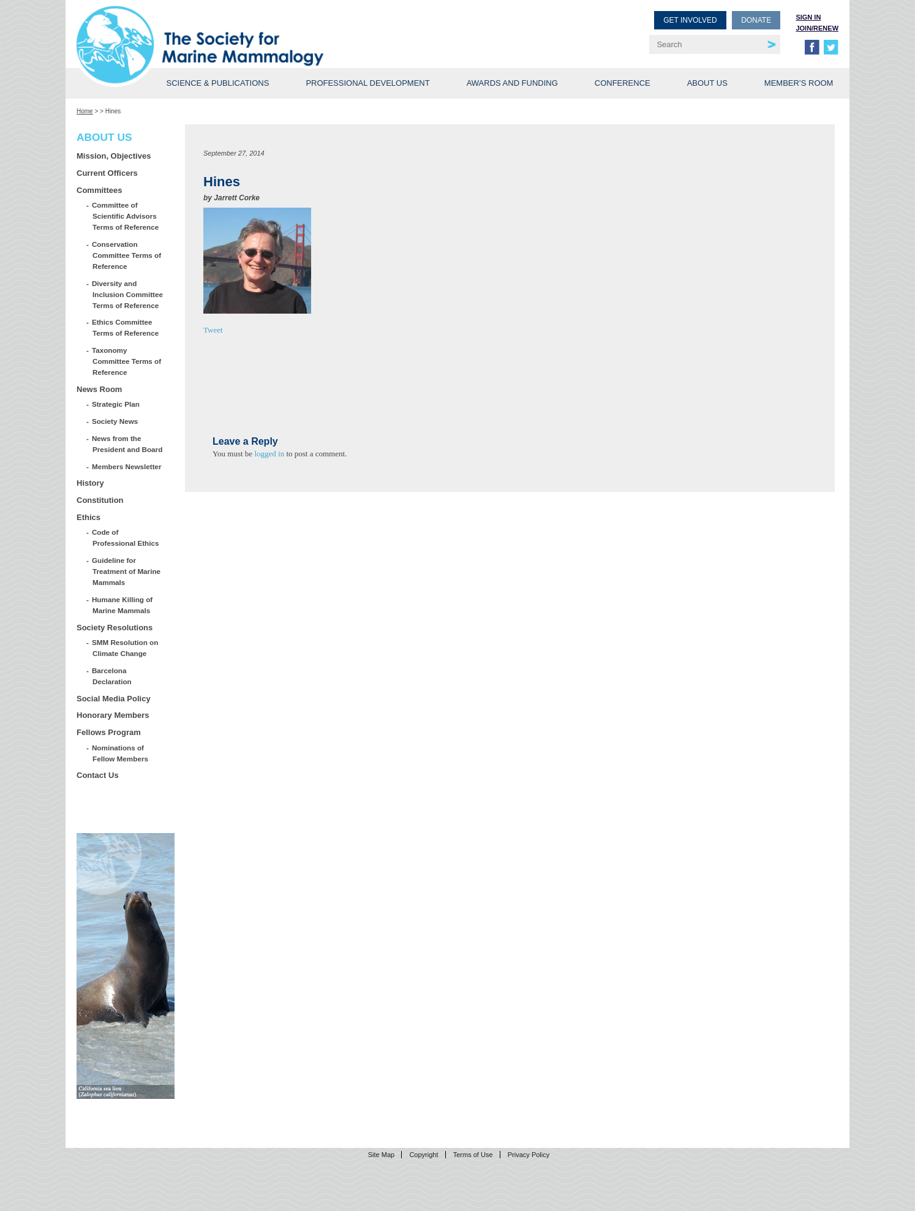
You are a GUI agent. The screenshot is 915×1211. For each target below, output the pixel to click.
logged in (269, 453)
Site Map (381, 1154)
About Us (707, 83)
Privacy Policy (528, 1154)
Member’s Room (799, 83)
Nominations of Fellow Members (120, 753)
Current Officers (107, 173)
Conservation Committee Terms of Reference (126, 255)
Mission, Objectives (114, 155)
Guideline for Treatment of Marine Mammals (126, 571)
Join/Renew (817, 28)
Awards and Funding (512, 83)
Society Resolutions (114, 627)
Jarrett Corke (237, 198)
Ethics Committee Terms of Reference (125, 327)
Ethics (88, 517)
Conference (622, 83)
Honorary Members (113, 715)
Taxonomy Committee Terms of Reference (126, 361)
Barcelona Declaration (112, 675)
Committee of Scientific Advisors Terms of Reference (125, 216)
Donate (756, 20)
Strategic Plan (116, 404)
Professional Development (367, 83)
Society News (115, 421)
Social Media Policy (114, 698)
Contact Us (98, 775)
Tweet (213, 329)
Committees (99, 190)
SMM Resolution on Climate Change (125, 647)
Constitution (100, 500)
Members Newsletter (127, 466)
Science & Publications (217, 83)
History (90, 483)
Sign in (808, 17)
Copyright (423, 1154)
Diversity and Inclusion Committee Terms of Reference (127, 294)
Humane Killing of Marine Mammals (122, 604)
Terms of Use (473, 1154)
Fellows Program (109, 732)
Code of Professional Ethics (125, 537)
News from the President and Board (127, 443)
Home (85, 111)
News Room (99, 389)
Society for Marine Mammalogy (269, 29)
